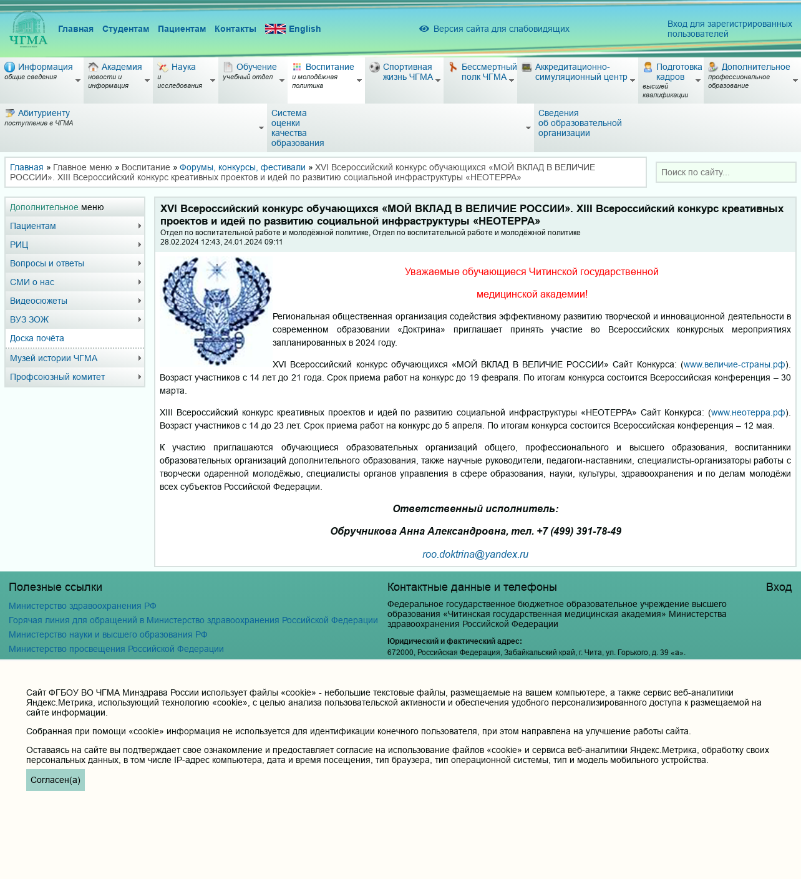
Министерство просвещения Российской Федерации (116, 649)
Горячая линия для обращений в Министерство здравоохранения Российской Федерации (193, 620)
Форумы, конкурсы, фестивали (243, 167)
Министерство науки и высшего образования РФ (108, 634)
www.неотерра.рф (748, 412)
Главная (76, 29)
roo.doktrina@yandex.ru (475, 554)
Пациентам (182, 29)
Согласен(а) (55, 780)
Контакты (235, 29)
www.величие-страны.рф (734, 364)
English (293, 29)
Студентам (125, 29)
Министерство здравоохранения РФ (83, 606)
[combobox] (726, 172)
